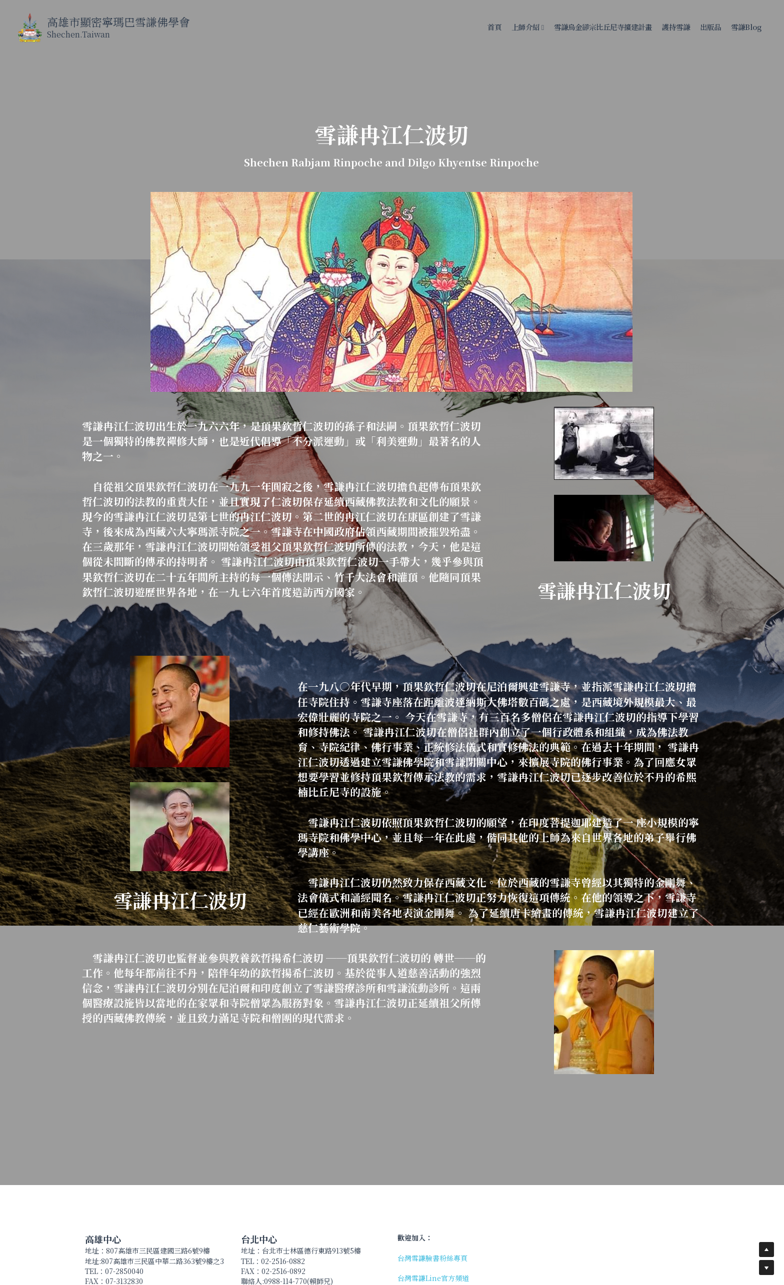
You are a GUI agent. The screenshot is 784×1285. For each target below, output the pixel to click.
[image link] (30, 26)
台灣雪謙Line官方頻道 (433, 1278)
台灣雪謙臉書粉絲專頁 (433, 1258)
